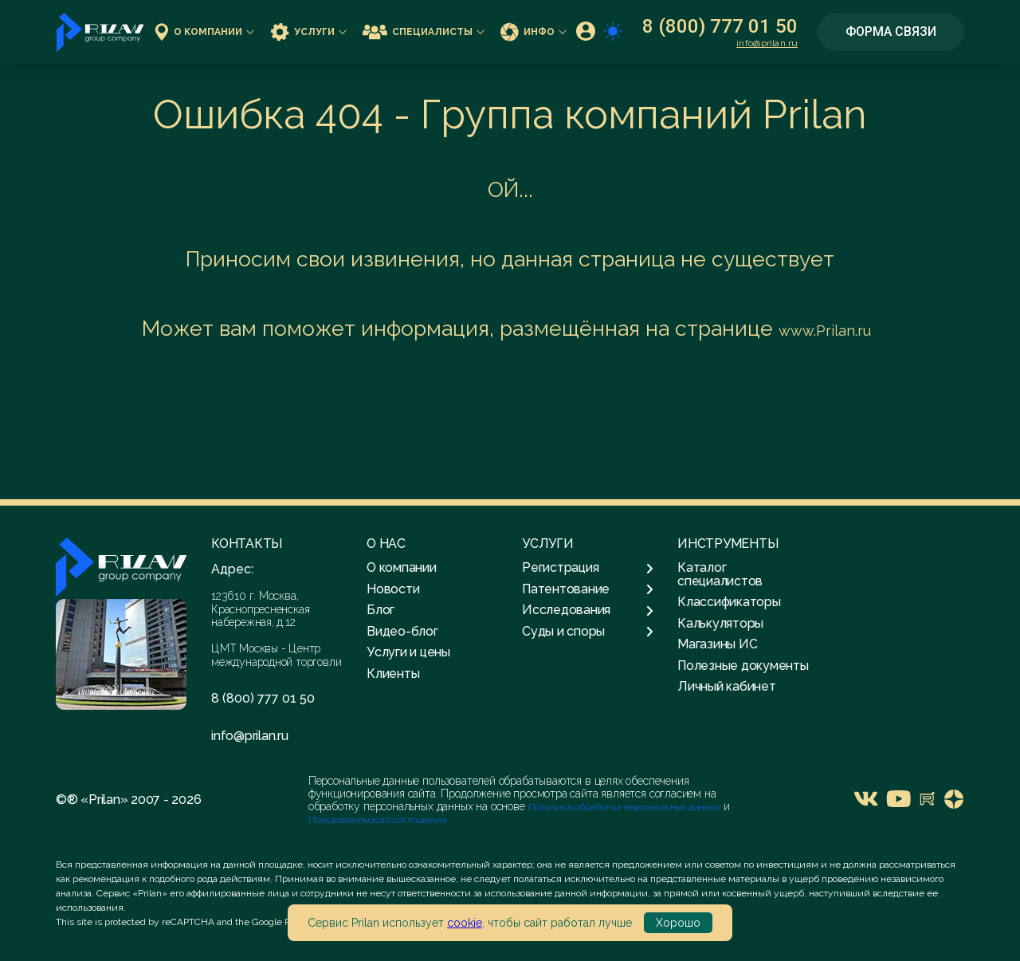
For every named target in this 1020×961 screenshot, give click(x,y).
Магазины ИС (717, 644)
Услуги (308, 31)
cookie (464, 922)
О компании (204, 31)
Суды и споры (587, 631)
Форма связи (890, 31)
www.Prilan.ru (825, 330)
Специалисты (423, 31)
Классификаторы (729, 601)
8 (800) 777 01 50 (720, 26)
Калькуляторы (720, 623)
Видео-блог (402, 631)
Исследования (587, 610)
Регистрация (587, 567)
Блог (380, 609)
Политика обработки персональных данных (626, 807)
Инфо (533, 31)
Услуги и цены (408, 652)
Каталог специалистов (720, 574)
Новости (393, 589)
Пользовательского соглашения (377, 819)
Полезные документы (743, 665)
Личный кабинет (726, 686)
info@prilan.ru (767, 43)
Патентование (587, 589)
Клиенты (393, 673)
